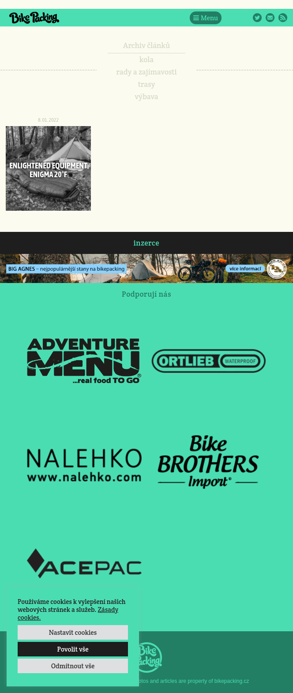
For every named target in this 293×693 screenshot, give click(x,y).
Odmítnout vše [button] (73, 666)
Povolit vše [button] (72, 649)
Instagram (244, 17)
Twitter (257, 17)
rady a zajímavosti (146, 72)
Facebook (231, 17)
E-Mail (270, 17)
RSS (282, 17)
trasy (146, 84)
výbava (146, 96)
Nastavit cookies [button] (73, 632)
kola (146, 59)
